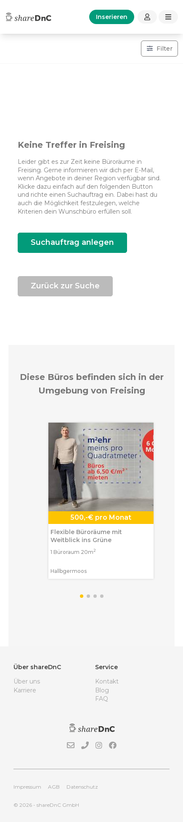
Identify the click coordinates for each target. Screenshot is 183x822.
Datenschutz (82, 787)
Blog (102, 690)
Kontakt (107, 681)
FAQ (101, 699)
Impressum (27, 787)
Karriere (24, 690)
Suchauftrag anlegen (72, 242)
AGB (54, 787)
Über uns (26, 681)
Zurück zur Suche (65, 285)
